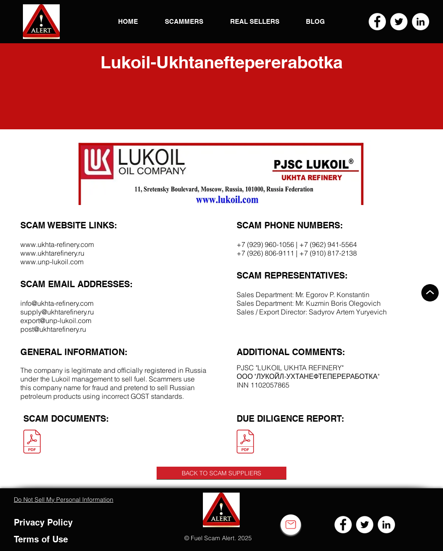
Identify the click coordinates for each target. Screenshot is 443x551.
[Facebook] (377, 21)
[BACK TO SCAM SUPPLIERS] (221, 473)
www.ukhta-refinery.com (57, 244)
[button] (41, 21)
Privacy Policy (43, 522)
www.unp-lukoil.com (51, 261)
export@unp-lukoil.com (55, 320)
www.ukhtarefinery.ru (52, 253)
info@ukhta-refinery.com (56, 303)
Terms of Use (41, 539)
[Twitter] (399, 21)
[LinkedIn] (420, 21)
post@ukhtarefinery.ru (53, 329)
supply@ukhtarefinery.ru (57, 312)
